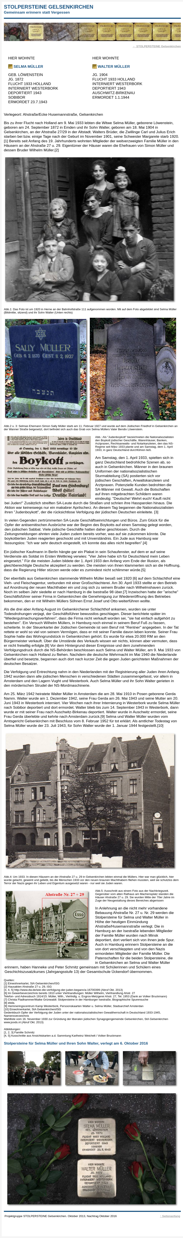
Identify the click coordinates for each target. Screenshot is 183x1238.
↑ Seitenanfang (170, 1216)
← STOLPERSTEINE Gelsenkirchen (157, 46)
